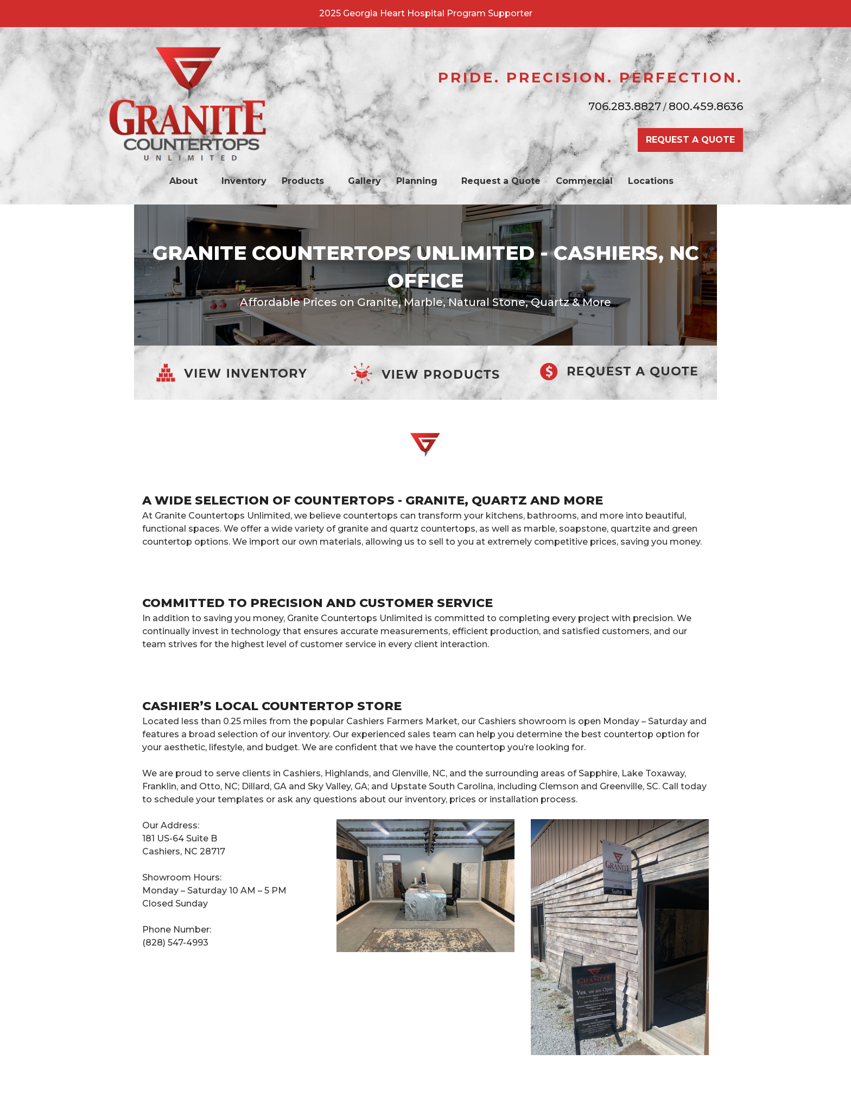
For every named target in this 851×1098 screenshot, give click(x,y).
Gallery (364, 181)
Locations (656, 181)
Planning (422, 181)
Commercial (584, 181)
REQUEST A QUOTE (690, 140)
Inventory (243, 181)
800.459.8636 (706, 106)
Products (308, 181)
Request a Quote (501, 181)
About (189, 181)
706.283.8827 (624, 106)
